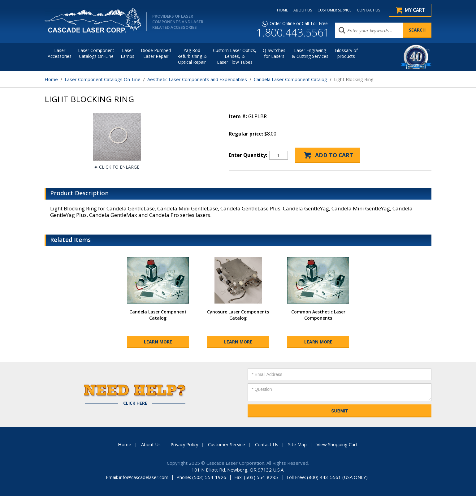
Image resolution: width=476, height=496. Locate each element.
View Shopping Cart (338, 445)
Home (51, 79)
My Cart (415, 10)
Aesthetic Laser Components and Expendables (197, 79)
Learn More (158, 342)
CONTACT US (367, 10)
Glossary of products (346, 53)
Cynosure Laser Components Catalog (238, 315)
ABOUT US (301, 10)
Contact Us (267, 445)
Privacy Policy (183, 445)
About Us (149, 445)
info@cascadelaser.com (144, 477)
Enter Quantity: (248, 155)
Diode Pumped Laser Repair (156, 53)
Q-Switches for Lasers (274, 53)
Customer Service (227, 445)
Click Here (135, 403)
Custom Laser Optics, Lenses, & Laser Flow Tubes (234, 56)
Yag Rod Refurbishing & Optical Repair (192, 56)
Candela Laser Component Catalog (290, 79)
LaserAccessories (59, 53)
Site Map (298, 445)
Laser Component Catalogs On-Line (96, 53)
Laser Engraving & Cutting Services (310, 53)
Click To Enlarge (119, 167)
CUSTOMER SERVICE (333, 10)
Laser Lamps (127, 53)
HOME (280, 10)
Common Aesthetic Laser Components (318, 315)
